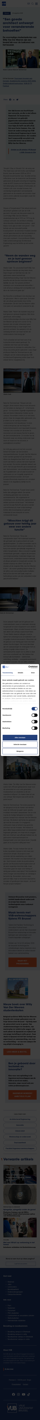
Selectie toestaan (20, 744)
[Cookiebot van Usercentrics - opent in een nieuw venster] (29, 667)
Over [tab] (33, 673)
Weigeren (19, 751)
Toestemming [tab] (7, 673)
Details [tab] (20, 673)
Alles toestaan (20, 737)
